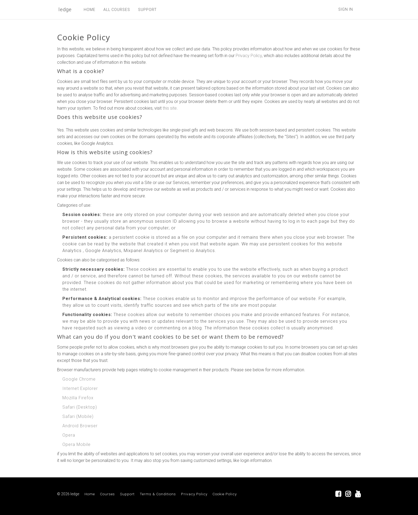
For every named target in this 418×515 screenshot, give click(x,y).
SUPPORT (147, 9)
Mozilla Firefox (78, 397)
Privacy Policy (249, 55)
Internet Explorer (80, 388)
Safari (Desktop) (79, 407)
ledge (65, 9)
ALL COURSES (116, 9)
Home (90, 494)
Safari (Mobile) (78, 416)
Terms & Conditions (158, 494)
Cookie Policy (224, 494)
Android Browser (80, 425)
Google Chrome (79, 379)
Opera (68, 435)
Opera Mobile (76, 444)
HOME (89, 9)
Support (127, 494)
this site (170, 108)
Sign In (345, 9)
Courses (107, 494)
